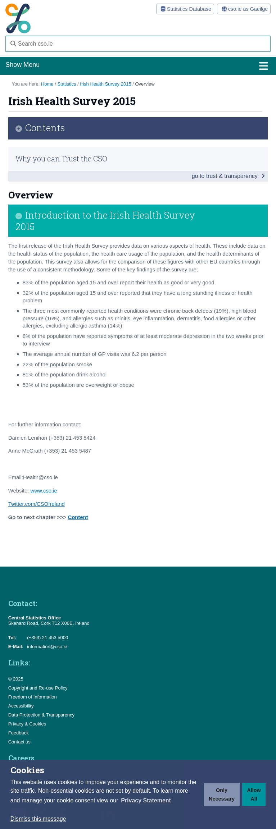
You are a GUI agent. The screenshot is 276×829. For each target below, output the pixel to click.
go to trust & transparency (228, 176)
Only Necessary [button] (222, 794)
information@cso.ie (47, 646)
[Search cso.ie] (137, 44)
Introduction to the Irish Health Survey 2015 (105, 221)
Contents (45, 128)
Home (47, 84)
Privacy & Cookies (27, 724)
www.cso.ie (43, 491)
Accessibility (21, 706)
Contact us (19, 742)
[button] (146, 800)
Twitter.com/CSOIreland (36, 504)
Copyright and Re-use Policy (38, 688)
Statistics (66, 84)
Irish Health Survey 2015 (105, 84)
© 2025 (15, 679)
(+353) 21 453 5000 (47, 637)
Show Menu (137, 66)
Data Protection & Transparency (41, 715)
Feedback (18, 733)
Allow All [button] (254, 794)
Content (78, 517)
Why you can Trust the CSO (61, 158)
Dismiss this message (38, 819)
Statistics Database (185, 9)
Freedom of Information (32, 697)
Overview (144, 84)
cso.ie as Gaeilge (244, 9)
